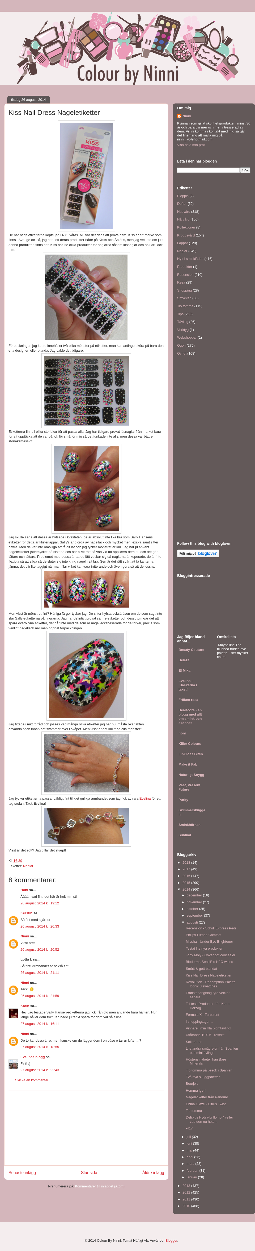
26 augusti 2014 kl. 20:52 (39, 949)
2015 (186, 883)
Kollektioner (186, 227)
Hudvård (183, 212)
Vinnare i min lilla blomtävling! (208, 1028)
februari (193, 1171)
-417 (189, 1128)
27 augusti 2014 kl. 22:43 (39, 1070)
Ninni (24, 936)
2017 (186, 869)
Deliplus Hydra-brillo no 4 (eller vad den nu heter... (209, 1119)
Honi (24, 890)
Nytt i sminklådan (190, 259)
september (195, 915)
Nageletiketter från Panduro (207, 1097)
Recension (185, 275)
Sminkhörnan (189, 825)
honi (182, 733)
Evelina (145, 798)
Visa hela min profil (191, 145)
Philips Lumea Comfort (203, 935)
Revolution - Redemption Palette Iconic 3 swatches (210, 984)
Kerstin (26, 913)
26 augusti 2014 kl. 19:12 (39, 903)
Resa (181, 282)
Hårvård (183, 219)
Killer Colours (189, 744)
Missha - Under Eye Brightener (209, 942)
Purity (183, 800)
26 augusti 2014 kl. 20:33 (39, 926)
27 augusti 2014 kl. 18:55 (39, 1047)
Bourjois (192, 1084)
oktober (193, 909)
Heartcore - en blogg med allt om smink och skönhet (190, 716)
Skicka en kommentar (31, 1080)
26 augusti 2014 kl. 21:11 (39, 973)
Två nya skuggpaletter (203, 1077)
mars (191, 1164)
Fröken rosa (188, 700)
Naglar (28, 866)
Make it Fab (187, 764)
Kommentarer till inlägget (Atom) (99, 1186)
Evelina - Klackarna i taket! (187, 685)
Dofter (181, 204)
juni (190, 1143)
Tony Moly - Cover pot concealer (210, 955)
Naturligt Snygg (191, 775)
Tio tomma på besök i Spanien (209, 1070)
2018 (186, 863)
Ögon (181, 345)
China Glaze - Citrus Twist (206, 1104)
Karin (24, 1006)
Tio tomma (185, 306)
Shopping (184, 290)
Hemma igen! (196, 1090)
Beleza (183, 660)
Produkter (184, 267)
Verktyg (183, 330)
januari (192, 1177)
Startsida (89, 1172)
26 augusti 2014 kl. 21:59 (39, 996)
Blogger (171, 1240)
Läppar (182, 243)
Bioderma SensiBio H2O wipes (209, 962)
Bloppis (183, 196)
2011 (186, 1199)
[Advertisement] (86, 1128)
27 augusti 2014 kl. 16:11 (39, 1024)
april (190, 1157)
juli (189, 1137)
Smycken (184, 298)
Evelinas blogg (32, 1057)
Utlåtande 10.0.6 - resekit (205, 1035)
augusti (193, 922)
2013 (186, 1186)
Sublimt (184, 835)
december (195, 895)
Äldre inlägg (153, 1172)
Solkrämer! (194, 1042)
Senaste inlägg (22, 1172)
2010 (186, 1206)
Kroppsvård (186, 235)
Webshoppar (187, 337)
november (195, 902)
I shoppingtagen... (199, 1022)
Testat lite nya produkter (204, 948)
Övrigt (181, 353)
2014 (186, 889)
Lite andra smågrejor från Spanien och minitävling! (212, 1050)
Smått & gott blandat (201, 969)
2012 (186, 1192)
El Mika (184, 670)
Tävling (182, 322)
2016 (186, 876)
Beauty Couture (191, 650)
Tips (180, 314)
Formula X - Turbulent (202, 1015)
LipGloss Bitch (190, 754)
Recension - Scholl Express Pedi (211, 928)
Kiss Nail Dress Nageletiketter (208, 975)
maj (190, 1150)
